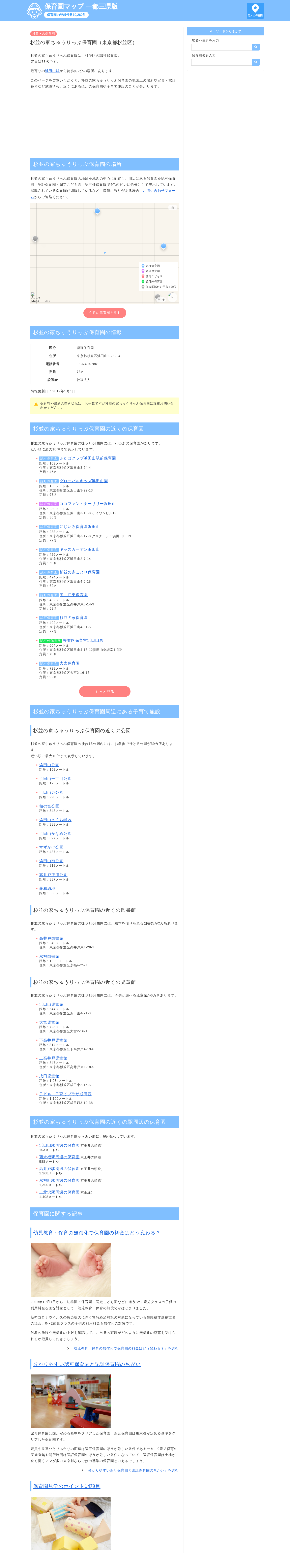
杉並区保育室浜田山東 (83, 640)
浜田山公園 (49, 765)
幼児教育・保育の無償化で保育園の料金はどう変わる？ (97, 1232)
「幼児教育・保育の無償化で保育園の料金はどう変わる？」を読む (124, 1348)
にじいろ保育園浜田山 (80, 527)
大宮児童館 (49, 1022)
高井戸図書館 (51, 938)
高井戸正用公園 (53, 875)
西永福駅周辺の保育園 (59, 1157)
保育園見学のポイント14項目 (66, 1486)
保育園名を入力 (204, 55)
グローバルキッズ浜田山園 (84, 481)
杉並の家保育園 (74, 617)
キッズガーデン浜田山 (80, 549)
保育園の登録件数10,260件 (66, 15)
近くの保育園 (255, 15)
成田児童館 (49, 1076)
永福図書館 (49, 956)
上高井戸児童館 (53, 1058)
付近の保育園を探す (104, 312)
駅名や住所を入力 (205, 40)
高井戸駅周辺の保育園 (59, 1169)
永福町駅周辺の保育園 (59, 1180)
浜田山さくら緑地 (55, 820)
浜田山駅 (52, 71)
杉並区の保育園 (43, 33)
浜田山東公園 (51, 792)
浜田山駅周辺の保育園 (59, 1145)
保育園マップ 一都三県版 (81, 6)
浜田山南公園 (51, 861)
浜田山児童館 (51, 1004)
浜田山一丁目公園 (55, 778)
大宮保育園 (70, 663)
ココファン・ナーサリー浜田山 (88, 504)
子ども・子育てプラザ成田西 (65, 1094)
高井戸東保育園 (74, 595)
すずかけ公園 (51, 847)
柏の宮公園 (49, 806)
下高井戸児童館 (53, 1040)
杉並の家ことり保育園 (80, 572)
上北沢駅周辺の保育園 (59, 1192)
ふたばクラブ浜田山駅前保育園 (88, 458)
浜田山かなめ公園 (55, 833)
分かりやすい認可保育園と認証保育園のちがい (87, 1364)
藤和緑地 (47, 888)
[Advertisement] (104, 121)
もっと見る (104, 692)
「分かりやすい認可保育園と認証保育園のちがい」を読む (132, 1470)
